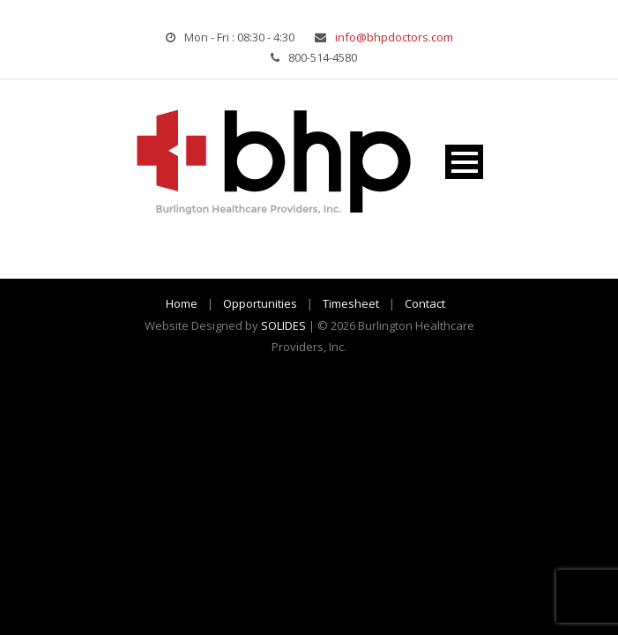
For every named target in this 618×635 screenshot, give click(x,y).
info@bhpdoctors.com (394, 37)
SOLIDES (283, 325)
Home (181, 303)
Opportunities (260, 303)
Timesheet (351, 303)
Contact (425, 303)
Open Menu (464, 162)
